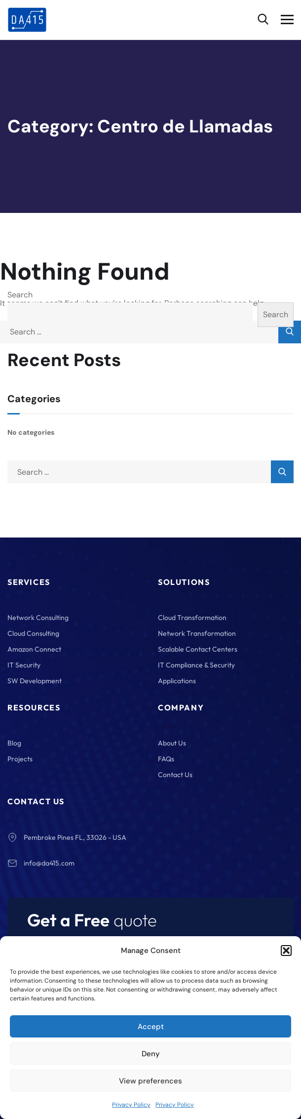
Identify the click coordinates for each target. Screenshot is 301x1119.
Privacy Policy (131, 1105)
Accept (151, 1027)
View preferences (150, 1081)
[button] (286, 950)
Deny (151, 1054)
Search (20, 295)
